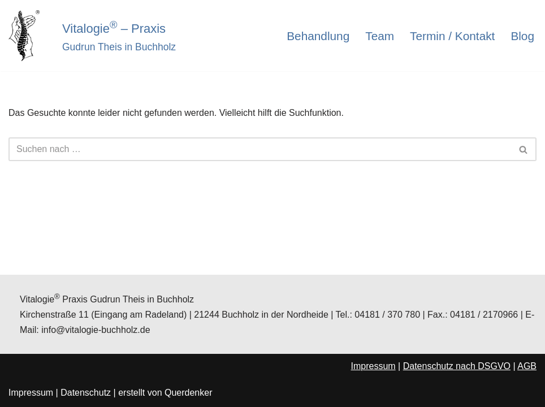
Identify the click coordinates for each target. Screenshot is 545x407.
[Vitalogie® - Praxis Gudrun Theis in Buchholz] (26, 35)
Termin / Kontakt (452, 35)
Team (379, 35)
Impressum (373, 366)
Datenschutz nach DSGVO (457, 366)
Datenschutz (85, 392)
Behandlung (318, 35)
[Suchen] (259, 149)
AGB (527, 366)
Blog (522, 35)
